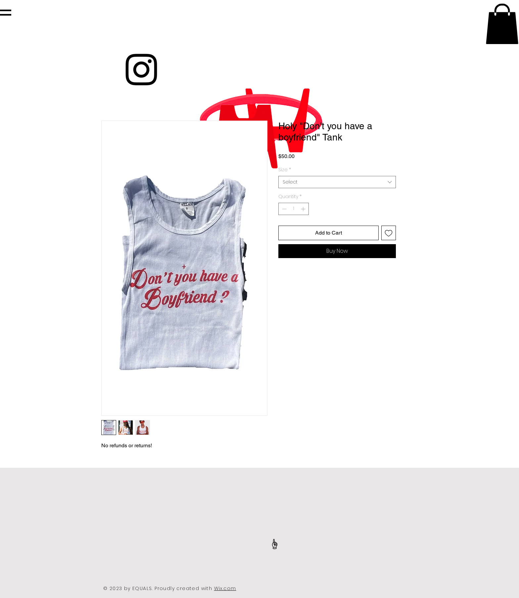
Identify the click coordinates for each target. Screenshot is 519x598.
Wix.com (225, 588)
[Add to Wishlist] (388, 233)
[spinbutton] (294, 209)
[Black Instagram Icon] (141, 69)
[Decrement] (283, 209)
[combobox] (337, 182)
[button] (5, 13)
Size (284, 170)
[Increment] (304, 209)
